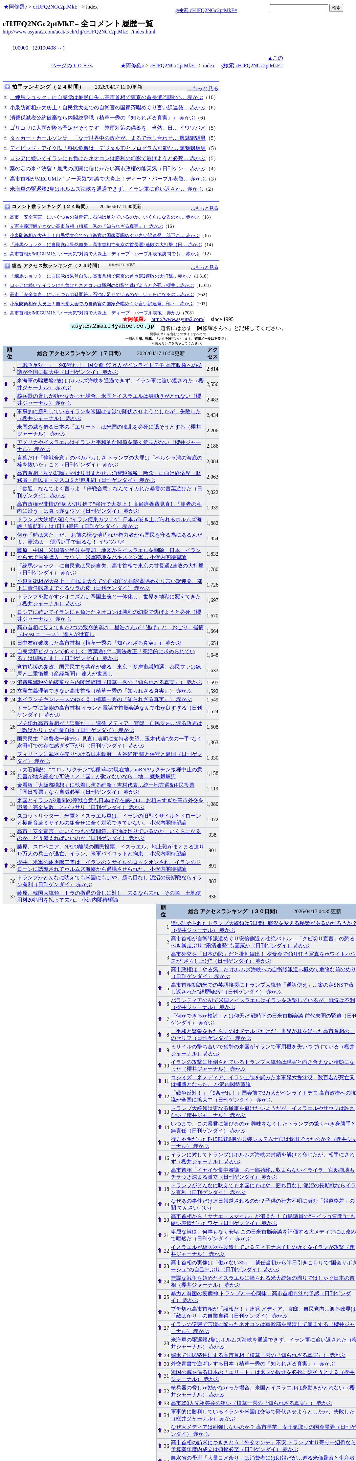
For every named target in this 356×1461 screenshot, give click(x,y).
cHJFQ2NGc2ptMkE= (56, 7)
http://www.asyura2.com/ (178, 319)
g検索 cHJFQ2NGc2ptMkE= (206, 10)
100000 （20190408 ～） (40, 48)
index (209, 65)
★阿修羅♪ (15, 7)
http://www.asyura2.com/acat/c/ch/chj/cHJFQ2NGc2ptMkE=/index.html (79, 31)
